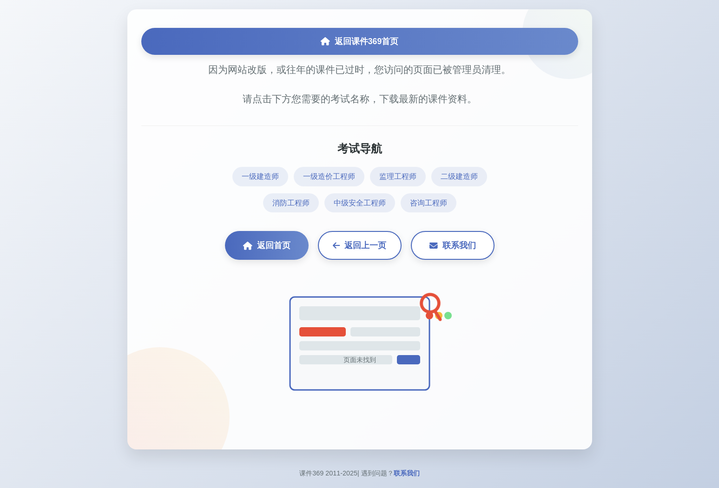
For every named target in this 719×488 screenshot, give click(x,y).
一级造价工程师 (329, 176)
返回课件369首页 (359, 41)
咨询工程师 (428, 203)
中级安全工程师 (360, 203)
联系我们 (452, 245)
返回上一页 (359, 245)
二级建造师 (459, 176)
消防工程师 (291, 203)
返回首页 (266, 245)
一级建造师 (260, 176)
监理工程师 (397, 176)
